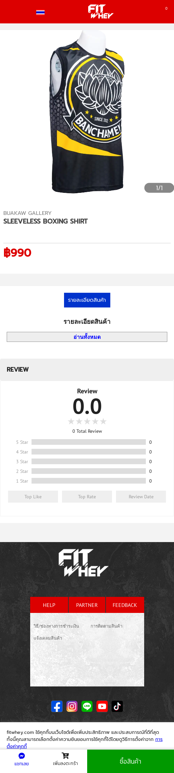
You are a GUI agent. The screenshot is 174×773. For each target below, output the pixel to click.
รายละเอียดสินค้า (87, 300)
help (49, 605)
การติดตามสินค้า (106, 626)
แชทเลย (21, 760)
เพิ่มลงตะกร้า (65, 759)
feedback (125, 605)
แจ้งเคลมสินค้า (48, 638)
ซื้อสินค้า (130, 761)
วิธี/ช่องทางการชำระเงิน (56, 626)
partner (87, 605)
